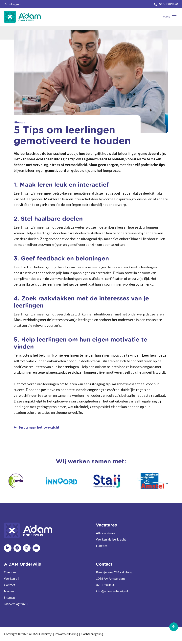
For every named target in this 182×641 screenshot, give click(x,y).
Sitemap (9, 597)
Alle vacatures (105, 533)
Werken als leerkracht (111, 539)
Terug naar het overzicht (36, 427)
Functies (101, 545)
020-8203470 (166, 4)
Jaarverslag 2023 (15, 604)
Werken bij (11, 578)
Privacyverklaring (66, 634)
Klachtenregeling (91, 634)
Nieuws (9, 591)
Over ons (10, 572)
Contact (9, 585)
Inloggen (12, 4)
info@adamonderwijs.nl (112, 591)
